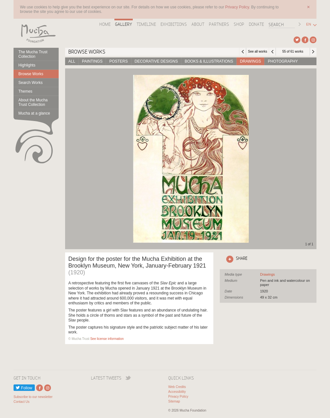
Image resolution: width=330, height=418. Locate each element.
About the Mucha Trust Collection (33, 102)
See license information (107, 339)
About (197, 24)
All (71, 61)
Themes (25, 91)
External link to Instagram (313, 39)
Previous (272, 52)
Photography (283, 61)
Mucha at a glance (34, 113)
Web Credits (177, 387)
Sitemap (174, 401)
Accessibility (177, 391)
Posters (118, 61)
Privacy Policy (178, 396)
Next (313, 52)
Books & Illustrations (209, 61)
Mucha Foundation (36, 33)
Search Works (30, 82)
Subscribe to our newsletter (33, 397)
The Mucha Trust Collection (32, 54)
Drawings (250, 61)
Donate (256, 24)
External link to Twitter (297, 39)
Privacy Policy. (238, 7)
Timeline (146, 24)
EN (308, 24)
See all (267, 274)
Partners (219, 24)
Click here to (236, 259)
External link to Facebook (305, 39)
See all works (257, 51)
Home (105, 24)
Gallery (123, 24)
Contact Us (21, 401)
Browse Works (30, 74)
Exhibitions (173, 24)
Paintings (92, 61)
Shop (239, 24)
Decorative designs (156, 61)
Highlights (26, 65)
